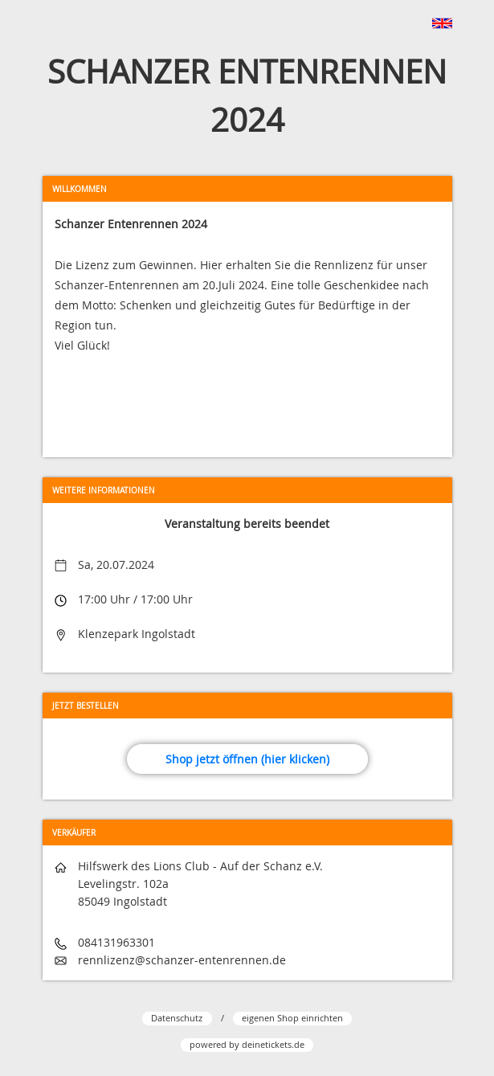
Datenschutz (176, 1018)
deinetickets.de (273, 1044)
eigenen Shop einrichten (292, 1018)
